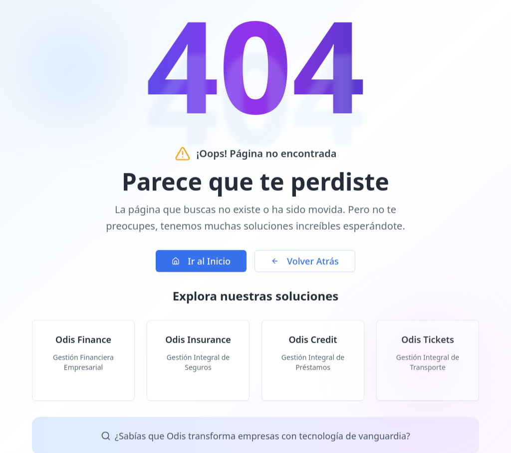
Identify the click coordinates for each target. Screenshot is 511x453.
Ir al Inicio (201, 264)
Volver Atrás (305, 264)
